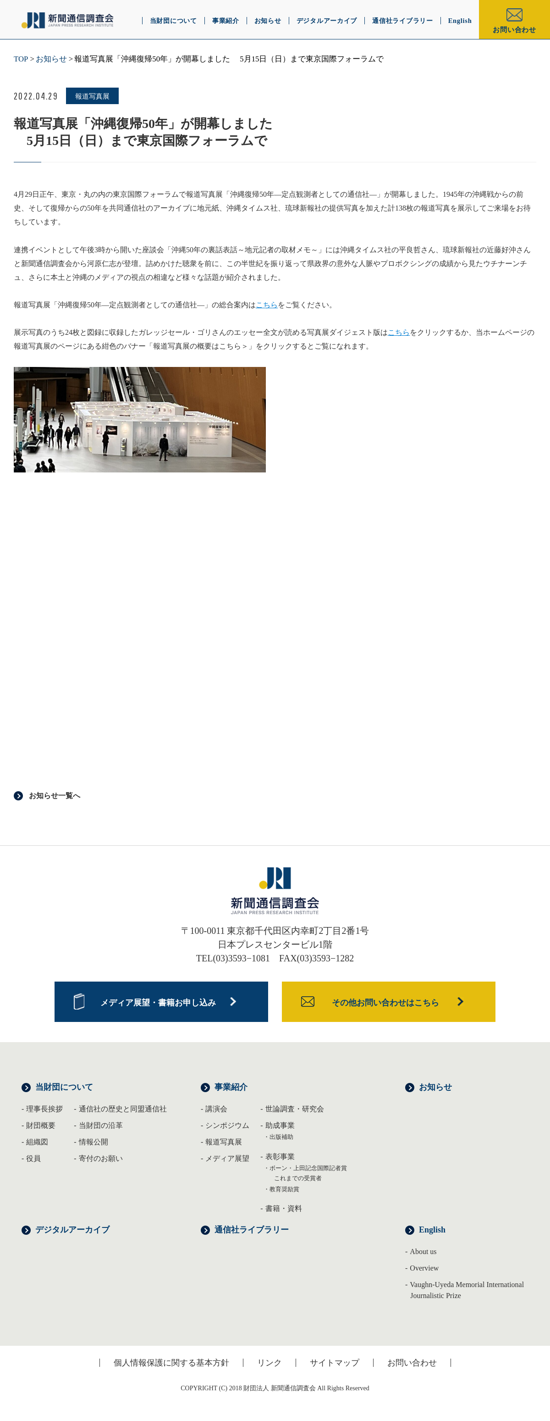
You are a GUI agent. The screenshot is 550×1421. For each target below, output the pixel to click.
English (432, 1229)
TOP (21, 59)
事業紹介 (231, 1087)
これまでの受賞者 (298, 1178)
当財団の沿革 (101, 1125)
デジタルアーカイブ (72, 1229)
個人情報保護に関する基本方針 (171, 1362)
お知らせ (51, 59)
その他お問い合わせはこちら (385, 1002)
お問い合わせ (514, 29)
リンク (269, 1362)
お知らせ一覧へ (54, 795)
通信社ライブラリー (251, 1229)
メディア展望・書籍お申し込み (158, 1002)
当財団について (64, 1087)
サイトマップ (334, 1362)
